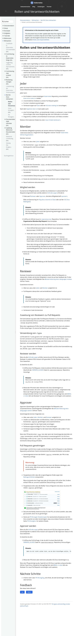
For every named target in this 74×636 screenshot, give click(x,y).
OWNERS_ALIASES (37, 370)
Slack (38, 105)
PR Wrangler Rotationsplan (38, 517)
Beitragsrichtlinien (29, 477)
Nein (29, 592)
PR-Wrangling (40, 578)
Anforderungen (52, 193)
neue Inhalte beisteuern (52, 120)
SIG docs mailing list (52, 105)
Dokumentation (25, 20)
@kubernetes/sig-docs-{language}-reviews (58, 279)
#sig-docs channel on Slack (47, 200)
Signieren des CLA (32, 109)
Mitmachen (35, 20)
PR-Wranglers (31, 521)
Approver (42, 196)
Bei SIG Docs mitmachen (48, 20)
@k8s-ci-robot (58, 565)
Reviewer (33, 196)
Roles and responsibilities (41, 40)
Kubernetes (47, 96)
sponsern (64, 196)
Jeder (37, 141)
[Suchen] (7, 21)
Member (45, 288)
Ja (22, 592)
